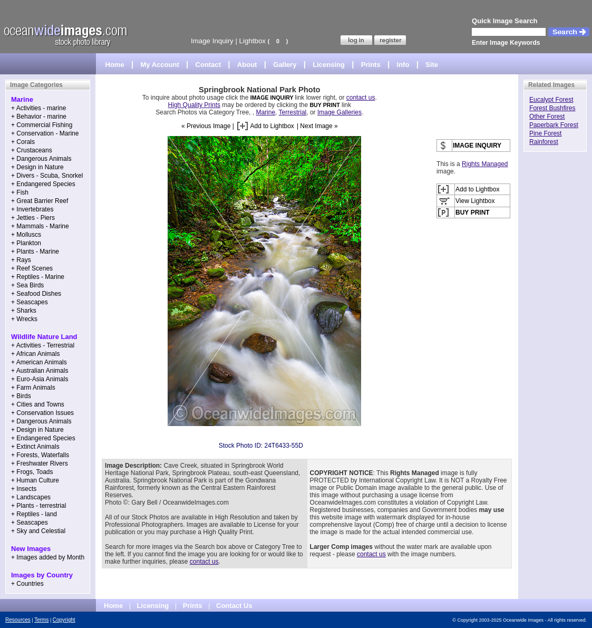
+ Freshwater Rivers (39, 463)
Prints (371, 65)
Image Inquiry (212, 41)
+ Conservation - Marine (45, 133)
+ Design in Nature (37, 167)
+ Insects (23, 488)
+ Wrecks (24, 319)
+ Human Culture (35, 480)
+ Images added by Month (47, 557)
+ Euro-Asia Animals (39, 379)
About (247, 65)
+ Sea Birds (27, 285)
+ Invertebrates (32, 209)
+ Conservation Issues (42, 413)
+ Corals (23, 142)
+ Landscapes (31, 497)
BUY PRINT (324, 105)
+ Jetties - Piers (33, 217)
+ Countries (27, 583)
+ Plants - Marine (35, 251)
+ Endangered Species (43, 184)
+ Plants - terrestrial (38, 505)
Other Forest (547, 116)
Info (403, 65)
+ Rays (21, 260)
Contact (208, 65)
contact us (360, 97)
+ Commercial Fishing (41, 125)
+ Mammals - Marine (40, 226)
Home (114, 65)
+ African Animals (35, 354)
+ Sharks (23, 310)
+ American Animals (39, 362)
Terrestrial (293, 112)
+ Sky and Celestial (38, 531)
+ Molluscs (26, 234)
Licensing (329, 65)
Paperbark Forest (553, 125)
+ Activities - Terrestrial (42, 345)
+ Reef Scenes (32, 268)
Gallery (284, 65)
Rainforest (543, 142)
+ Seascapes (29, 302)
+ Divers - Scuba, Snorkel (47, 175)
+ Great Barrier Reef (39, 201)
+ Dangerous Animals (41, 158)
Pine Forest (545, 133)
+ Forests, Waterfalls (40, 455)
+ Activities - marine (38, 108)
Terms (41, 620)
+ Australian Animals (39, 370)
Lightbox (252, 41)
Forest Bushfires (552, 108)
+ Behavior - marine (38, 116)
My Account (160, 65)
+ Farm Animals (33, 387)
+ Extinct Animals (35, 446)
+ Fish (19, 192)
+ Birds (21, 396)
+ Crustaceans (31, 150)
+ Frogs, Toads (32, 472)
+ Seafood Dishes (36, 293)
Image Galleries (339, 112)
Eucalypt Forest (551, 99)
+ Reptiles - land (34, 514)
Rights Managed (485, 164)
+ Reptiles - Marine (37, 277)
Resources (18, 620)
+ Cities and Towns (37, 404)
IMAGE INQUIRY (272, 97)
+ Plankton (26, 243)
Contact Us (234, 606)
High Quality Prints (194, 105)
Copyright (64, 620)
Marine (265, 112)
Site (431, 65)
